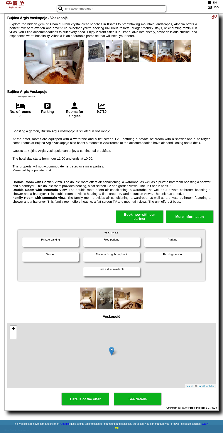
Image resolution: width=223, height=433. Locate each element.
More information (189, 217)
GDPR (206, 423)
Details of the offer (85, 399)
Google (64, 423)
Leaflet (189, 386)
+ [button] (13, 329)
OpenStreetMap (206, 386)
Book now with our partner (139, 217)
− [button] (13, 335)
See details (137, 399)
